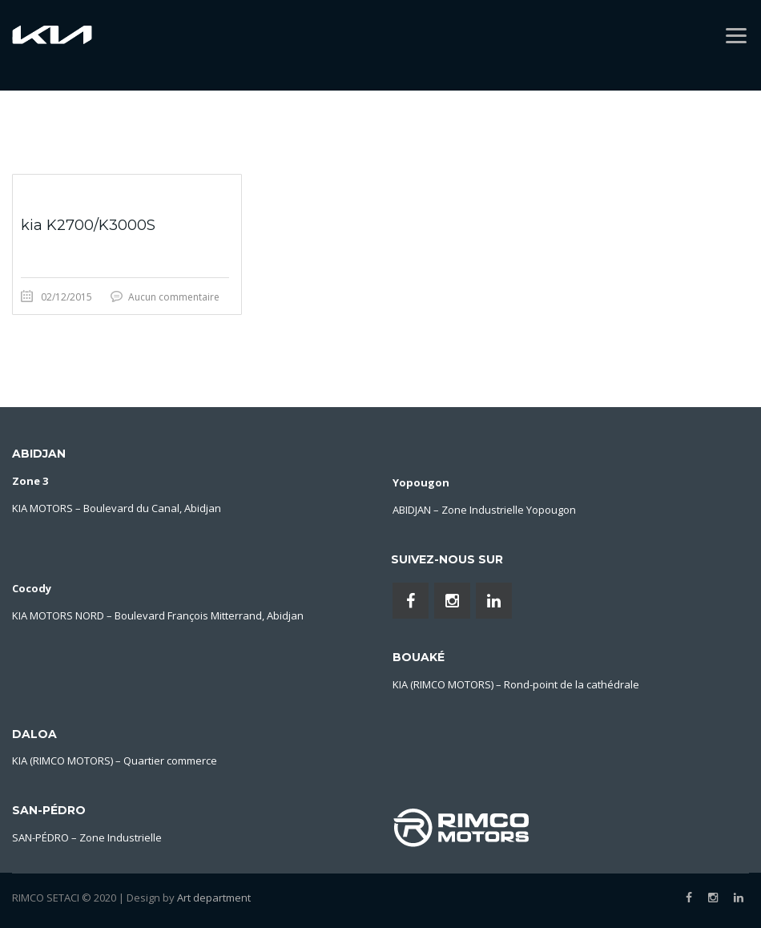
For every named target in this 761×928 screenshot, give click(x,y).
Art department (214, 897)
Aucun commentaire (173, 297)
